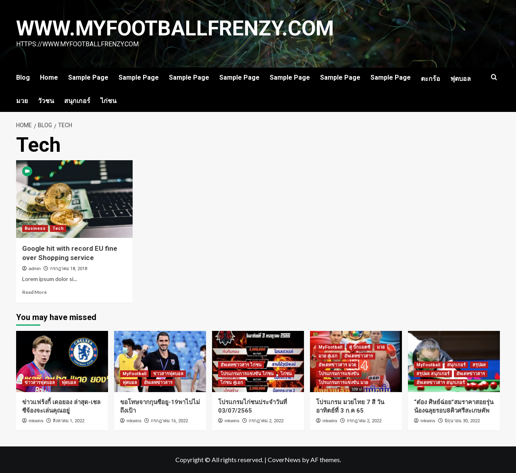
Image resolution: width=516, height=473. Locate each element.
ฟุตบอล (460, 79)
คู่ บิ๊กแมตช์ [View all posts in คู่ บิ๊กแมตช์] (359, 347)
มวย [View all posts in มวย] (381, 347)
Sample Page (88, 77)
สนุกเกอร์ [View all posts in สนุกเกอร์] (456, 365)
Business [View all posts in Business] (35, 228)
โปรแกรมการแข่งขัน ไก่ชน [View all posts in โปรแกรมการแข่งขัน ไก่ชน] (247, 373)
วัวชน (46, 101)
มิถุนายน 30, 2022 (462, 420)
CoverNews (284, 459)
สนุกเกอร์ (77, 101)
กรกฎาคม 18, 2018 (68, 268)
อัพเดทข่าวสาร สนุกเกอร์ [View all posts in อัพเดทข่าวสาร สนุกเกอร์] (440, 382)
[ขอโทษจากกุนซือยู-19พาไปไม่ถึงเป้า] (160, 361)
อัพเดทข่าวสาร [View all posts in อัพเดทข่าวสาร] (158, 382)
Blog (23, 77)
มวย (22, 101)
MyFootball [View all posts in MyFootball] (134, 373)
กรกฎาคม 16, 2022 (169, 420)
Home (49, 77)
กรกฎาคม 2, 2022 (266, 420)
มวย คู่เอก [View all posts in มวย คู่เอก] (327, 356)
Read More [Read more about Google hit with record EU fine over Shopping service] (34, 292)
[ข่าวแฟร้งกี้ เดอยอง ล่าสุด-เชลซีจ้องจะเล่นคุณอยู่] (62, 361)
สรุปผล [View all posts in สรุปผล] (479, 365)
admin (35, 268)
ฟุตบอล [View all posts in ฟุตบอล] (69, 382)
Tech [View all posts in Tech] (58, 228)
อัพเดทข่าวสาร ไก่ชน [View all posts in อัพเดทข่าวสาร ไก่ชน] (241, 365)
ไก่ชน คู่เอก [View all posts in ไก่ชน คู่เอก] (232, 382)
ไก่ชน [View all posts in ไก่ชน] (286, 373)
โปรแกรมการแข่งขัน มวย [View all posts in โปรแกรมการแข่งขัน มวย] (343, 382)
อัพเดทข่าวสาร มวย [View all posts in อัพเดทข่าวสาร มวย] (337, 365)
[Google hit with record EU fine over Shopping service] (74, 199)
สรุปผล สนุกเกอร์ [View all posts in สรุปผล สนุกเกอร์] (432, 373)
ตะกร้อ (430, 79)
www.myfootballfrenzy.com (175, 28)
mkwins (36, 420)
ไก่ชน (108, 101)
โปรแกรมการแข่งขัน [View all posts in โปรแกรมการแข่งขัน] (338, 373)
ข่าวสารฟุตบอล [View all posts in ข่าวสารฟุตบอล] (40, 382)
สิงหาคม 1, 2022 (68, 420)
